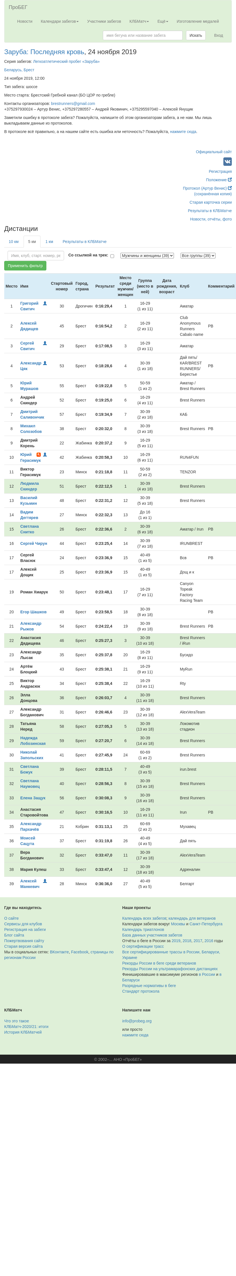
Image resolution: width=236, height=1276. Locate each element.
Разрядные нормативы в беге (149, 985)
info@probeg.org (137, 1021)
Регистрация (220, 171)
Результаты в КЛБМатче (210, 210)
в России (207, 974)
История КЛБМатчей (23, 1032)
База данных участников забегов (152, 935)
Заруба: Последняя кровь (44, 52)
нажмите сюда (183, 131)
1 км (49, 241)
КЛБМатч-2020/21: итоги (26, 1026)
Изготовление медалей (198, 21)
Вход (218, 35)
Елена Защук (32, 798)
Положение (219, 180)
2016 (209, 940)
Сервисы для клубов (23, 924)
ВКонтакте (59, 952)
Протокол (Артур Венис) (207, 188)
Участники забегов (104, 21)
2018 (187, 940)
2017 (198, 940)
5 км (32, 241)
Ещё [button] (162, 21)
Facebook (79, 952)
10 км (14, 241)
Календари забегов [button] (60, 21)
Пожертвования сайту (24, 940)
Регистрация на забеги (25, 929)
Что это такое (16, 1021)
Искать (196, 35)
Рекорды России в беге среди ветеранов (159, 963)
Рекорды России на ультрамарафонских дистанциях (170, 969)
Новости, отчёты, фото (211, 219)
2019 (176, 940)
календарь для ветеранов (192, 918)
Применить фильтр (25, 265)
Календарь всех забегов (144, 918)
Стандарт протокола (140, 991)
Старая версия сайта (23, 946)
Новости (24, 21)
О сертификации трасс (143, 946)
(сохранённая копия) (213, 194)
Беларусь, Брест (19, 70)
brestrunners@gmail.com (73, 103)
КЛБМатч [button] (139, 21)
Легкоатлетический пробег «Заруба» (66, 61)
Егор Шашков (33, 612)
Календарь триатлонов (143, 929)
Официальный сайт (214, 152)
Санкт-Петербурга (206, 924)
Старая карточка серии (211, 202)
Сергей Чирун (33, 543)
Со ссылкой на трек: (88, 255)
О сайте (11, 918)
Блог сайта (14, 935)
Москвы (178, 924)
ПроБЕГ (18, 7)
